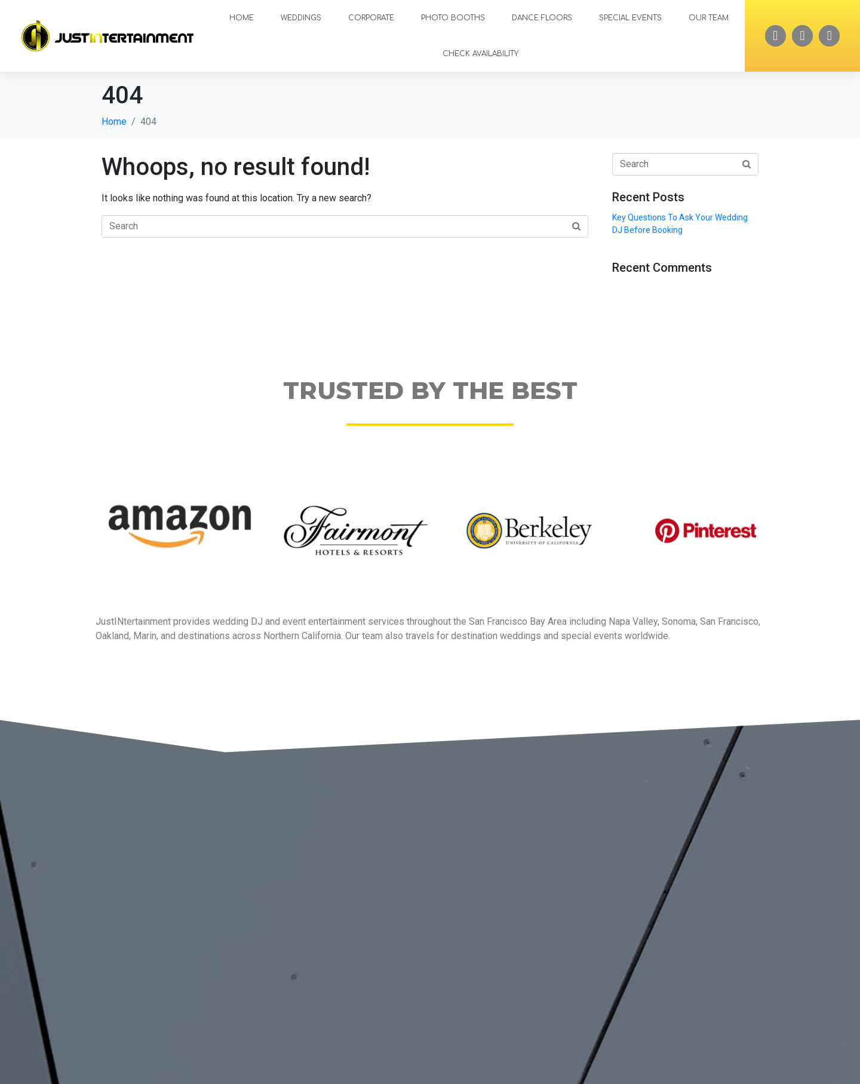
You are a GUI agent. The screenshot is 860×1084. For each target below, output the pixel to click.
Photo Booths (453, 18)
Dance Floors (542, 18)
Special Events (630, 18)
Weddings (301, 18)
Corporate (371, 18)
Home (241, 18)
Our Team (709, 18)
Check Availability (480, 54)
